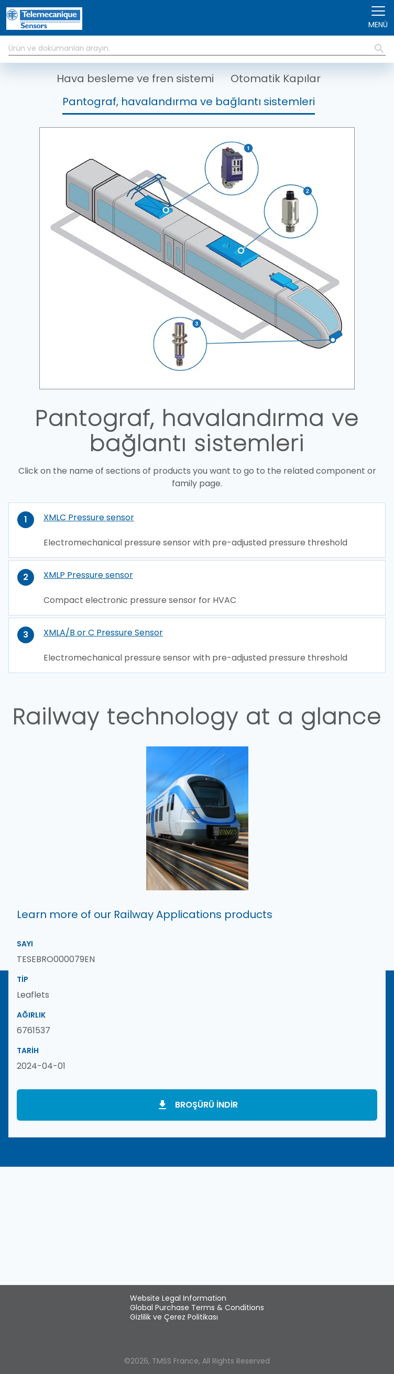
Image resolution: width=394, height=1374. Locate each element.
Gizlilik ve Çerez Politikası (174, 1317)
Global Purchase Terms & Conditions (197, 1307)
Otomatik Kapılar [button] (276, 78)
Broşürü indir (206, 1105)
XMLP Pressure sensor (88, 575)
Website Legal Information (178, 1298)
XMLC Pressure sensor (88, 517)
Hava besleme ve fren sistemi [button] (135, 78)
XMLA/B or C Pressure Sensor (103, 633)
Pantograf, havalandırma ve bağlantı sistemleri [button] (188, 101)
